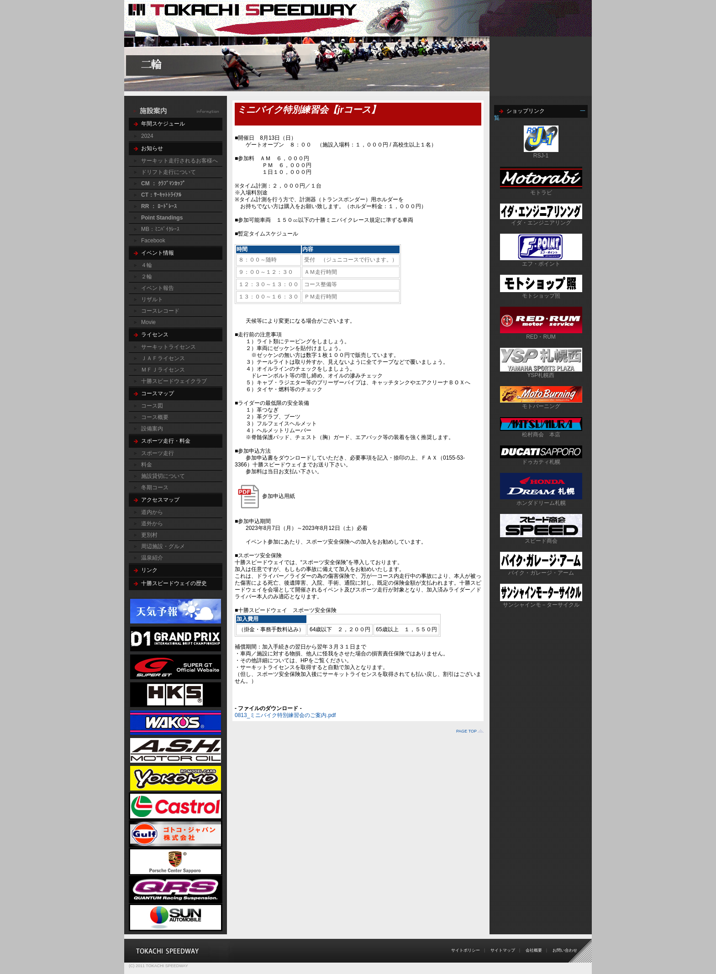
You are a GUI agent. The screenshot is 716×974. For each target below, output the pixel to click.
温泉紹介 (152, 558)
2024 (147, 136)
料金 (146, 464)
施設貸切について (163, 476)
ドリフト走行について (168, 172)
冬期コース (154, 487)
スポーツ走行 (157, 453)
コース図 (152, 406)
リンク (149, 570)
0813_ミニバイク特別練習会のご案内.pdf (285, 715)
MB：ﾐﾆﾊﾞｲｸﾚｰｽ (160, 229)
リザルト (152, 299)
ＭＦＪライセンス (163, 370)
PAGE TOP (466, 731)
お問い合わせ (565, 950)
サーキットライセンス (168, 347)
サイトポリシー (465, 950)
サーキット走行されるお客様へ (179, 160)
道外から (152, 523)
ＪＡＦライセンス (163, 358)
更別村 (149, 535)
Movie (148, 322)
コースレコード (160, 311)
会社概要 (534, 950)
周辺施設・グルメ (163, 546)
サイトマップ (502, 950)
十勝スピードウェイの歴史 (174, 583)
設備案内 (152, 428)
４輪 (146, 265)
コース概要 (154, 417)
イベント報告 (157, 288)
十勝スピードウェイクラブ (174, 381)
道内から (152, 512)
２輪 (146, 276)
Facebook (153, 240)
